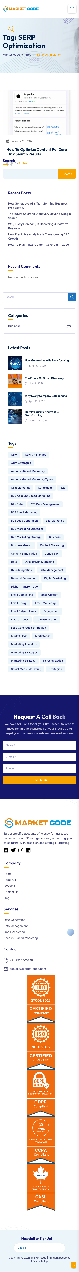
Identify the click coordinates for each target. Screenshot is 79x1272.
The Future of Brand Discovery (44, 378)
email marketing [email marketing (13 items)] (45, 603)
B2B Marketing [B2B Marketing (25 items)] (55, 520)
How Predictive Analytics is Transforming (42, 413)
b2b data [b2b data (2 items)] (17, 504)
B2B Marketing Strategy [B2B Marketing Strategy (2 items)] (26, 537)
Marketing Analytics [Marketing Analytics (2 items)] (24, 644)
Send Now (39, 780)
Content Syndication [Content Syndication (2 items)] (24, 553)
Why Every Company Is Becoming (46, 396)
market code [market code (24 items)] (19, 636)
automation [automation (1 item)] (45, 487)
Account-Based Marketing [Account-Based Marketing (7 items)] (28, 471)
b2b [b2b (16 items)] (62, 487)
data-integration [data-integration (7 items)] (21, 570)
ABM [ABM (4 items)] (14, 454)
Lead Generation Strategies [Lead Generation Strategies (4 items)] (28, 627)
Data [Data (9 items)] (14, 561)
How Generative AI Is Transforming (47, 360)
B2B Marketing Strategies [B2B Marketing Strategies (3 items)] (27, 528)
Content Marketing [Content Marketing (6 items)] (52, 545)
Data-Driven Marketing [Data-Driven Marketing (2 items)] (39, 561)
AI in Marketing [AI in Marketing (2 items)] (20, 487)
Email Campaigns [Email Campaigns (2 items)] (22, 594)
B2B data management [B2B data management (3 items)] (45, 504)
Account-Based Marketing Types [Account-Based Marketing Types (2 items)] (32, 479)
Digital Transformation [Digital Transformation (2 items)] (25, 586)
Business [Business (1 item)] (55, 537)
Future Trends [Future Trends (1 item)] (20, 619)
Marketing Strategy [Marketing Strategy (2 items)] (23, 660)
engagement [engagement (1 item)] (51, 611)
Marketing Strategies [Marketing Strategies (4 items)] (24, 652)
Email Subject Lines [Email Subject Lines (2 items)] (23, 611)
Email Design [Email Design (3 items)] (19, 603)
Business (14, 326)
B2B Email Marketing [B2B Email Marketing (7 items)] (24, 512)
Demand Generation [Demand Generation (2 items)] (23, 578)
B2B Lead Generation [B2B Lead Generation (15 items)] (24, 520)
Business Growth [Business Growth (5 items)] (21, 545)
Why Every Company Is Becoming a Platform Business (38, 226)
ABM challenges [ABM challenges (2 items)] (35, 454)
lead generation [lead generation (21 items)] (46, 619)
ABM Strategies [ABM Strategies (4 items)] (21, 463)
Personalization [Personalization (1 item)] (53, 660)
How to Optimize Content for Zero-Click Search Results (37, 151)
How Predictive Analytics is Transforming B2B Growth (38, 236)
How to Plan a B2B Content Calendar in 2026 (38, 244)
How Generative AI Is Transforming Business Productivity (38, 205)
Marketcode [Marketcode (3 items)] (42, 636)
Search (9, 160)
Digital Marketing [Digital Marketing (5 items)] (55, 578)
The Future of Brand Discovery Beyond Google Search (39, 216)
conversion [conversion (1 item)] (52, 553)
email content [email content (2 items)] (49, 594)
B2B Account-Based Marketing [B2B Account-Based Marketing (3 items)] (30, 495)
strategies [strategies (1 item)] (55, 669)
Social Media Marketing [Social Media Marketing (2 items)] (26, 669)
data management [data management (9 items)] (51, 570)
